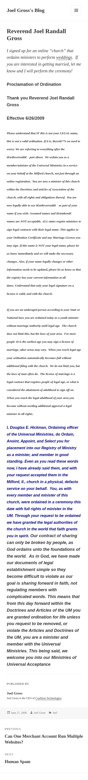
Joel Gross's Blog (26, 10)
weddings (64, 57)
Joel (55, 712)
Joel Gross (40, 712)
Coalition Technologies (48, 698)
